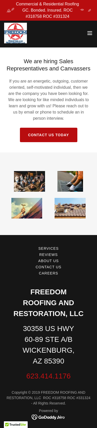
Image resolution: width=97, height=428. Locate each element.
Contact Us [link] (49, 267)
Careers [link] (48, 273)
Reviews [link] (48, 255)
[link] (15, 33)
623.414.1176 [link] (48, 376)
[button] (90, 33)
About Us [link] (48, 261)
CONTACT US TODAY (48, 135)
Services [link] (48, 248)
